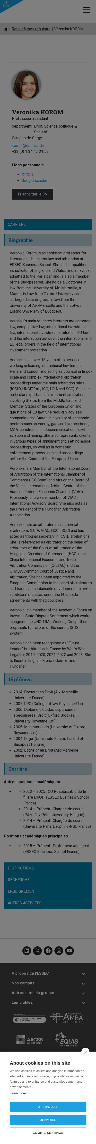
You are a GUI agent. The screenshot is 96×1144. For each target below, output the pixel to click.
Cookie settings (48, 1133)
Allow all (48, 1107)
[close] (85, 1052)
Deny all (48, 1120)
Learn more (18, 1093)
